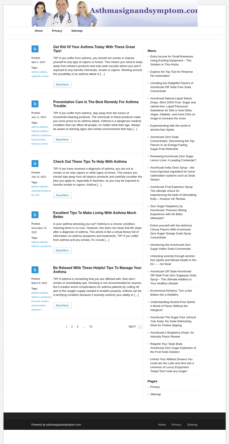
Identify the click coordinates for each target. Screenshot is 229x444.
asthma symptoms (41, 135)
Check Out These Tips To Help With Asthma (90, 161)
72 (90, 326)
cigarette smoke (40, 76)
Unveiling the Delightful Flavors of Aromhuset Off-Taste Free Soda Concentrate (171, 87)
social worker (39, 305)
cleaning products (41, 190)
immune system (40, 301)
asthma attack (39, 72)
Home (39, 30)
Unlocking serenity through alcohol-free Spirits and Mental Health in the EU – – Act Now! (173, 260)
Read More (62, 84)
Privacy (57, 30)
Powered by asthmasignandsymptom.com (56, 424)
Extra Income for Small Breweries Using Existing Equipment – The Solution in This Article (171, 60)
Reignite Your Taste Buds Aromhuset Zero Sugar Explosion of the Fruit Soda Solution (173, 348)
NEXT (132, 326)
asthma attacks (40, 127)
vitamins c (37, 309)
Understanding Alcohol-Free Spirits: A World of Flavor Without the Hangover (173, 306)
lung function (38, 139)
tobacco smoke (40, 143)
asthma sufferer (40, 131)
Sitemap (77, 30)
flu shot (35, 195)
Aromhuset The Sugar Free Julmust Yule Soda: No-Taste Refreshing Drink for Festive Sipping (173, 321)
